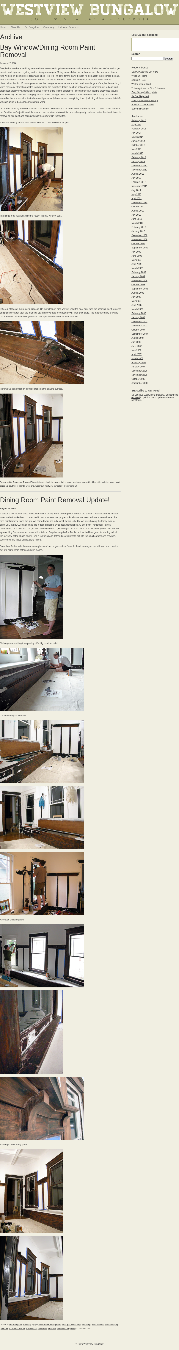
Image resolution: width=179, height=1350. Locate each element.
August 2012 (137, 174)
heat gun (77, 482)
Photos (26, 482)
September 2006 (139, 383)
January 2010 (138, 231)
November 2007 (139, 325)
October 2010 (138, 206)
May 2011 (136, 194)
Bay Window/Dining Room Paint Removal (47, 51)
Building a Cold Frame (142, 104)
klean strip (86, 482)
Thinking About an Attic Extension (148, 88)
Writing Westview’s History (144, 100)
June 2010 (136, 219)
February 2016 (138, 120)
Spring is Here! (138, 80)
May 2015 (136, 124)
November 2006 (139, 375)
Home (3, 27)
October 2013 (138, 145)
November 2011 (139, 186)
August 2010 (137, 210)
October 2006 (138, 379)
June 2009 (136, 256)
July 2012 (136, 178)
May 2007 (136, 350)
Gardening (48, 27)
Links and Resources (68, 27)
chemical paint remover (48, 482)
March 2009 (137, 268)
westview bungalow (53, 486)
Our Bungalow (31, 27)
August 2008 (137, 293)
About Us (15, 27)
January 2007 (138, 366)
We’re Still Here (139, 76)
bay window (43, 1325)
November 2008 (139, 280)
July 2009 (136, 251)
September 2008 (139, 288)
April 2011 (136, 198)
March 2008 (137, 309)
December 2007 (139, 321)
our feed (135, 397)
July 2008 (136, 297)
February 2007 (138, 362)
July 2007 (136, 342)
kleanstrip (96, 482)
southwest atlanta (17, 486)
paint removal (108, 482)
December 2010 (139, 202)
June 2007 (136, 346)
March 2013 (137, 153)
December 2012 (139, 165)
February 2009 (138, 272)
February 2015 (138, 128)
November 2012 (139, 169)
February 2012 (138, 182)
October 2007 (138, 329)
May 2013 (136, 149)
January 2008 (138, 317)
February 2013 (138, 157)
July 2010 (136, 215)
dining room (66, 482)
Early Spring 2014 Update (144, 92)
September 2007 (139, 334)
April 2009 (136, 264)
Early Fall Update (140, 108)
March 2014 (137, 137)
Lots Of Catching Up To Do (144, 72)
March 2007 (137, 358)
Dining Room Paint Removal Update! (55, 500)
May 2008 (136, 301)
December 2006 (139, 370)
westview (39, 486)
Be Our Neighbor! (140, 96)
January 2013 (138, 161)
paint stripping (111, 1325)
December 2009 (139, 235)
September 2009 (139, 247)
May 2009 (136, 260)
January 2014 (138, 141)
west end (30, 486)
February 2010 (138, 227)
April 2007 (136, 354)
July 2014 (136, 132)
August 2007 (137, 338)
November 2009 (139, 239)
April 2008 (136, 305)
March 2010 (137, 223)
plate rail (4, 1328)
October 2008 (138, 284)
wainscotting (31, 1328)
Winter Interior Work (141, 84)
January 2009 (138, 276)
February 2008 (138, 313)
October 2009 (138, 243)
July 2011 (136, 190)
